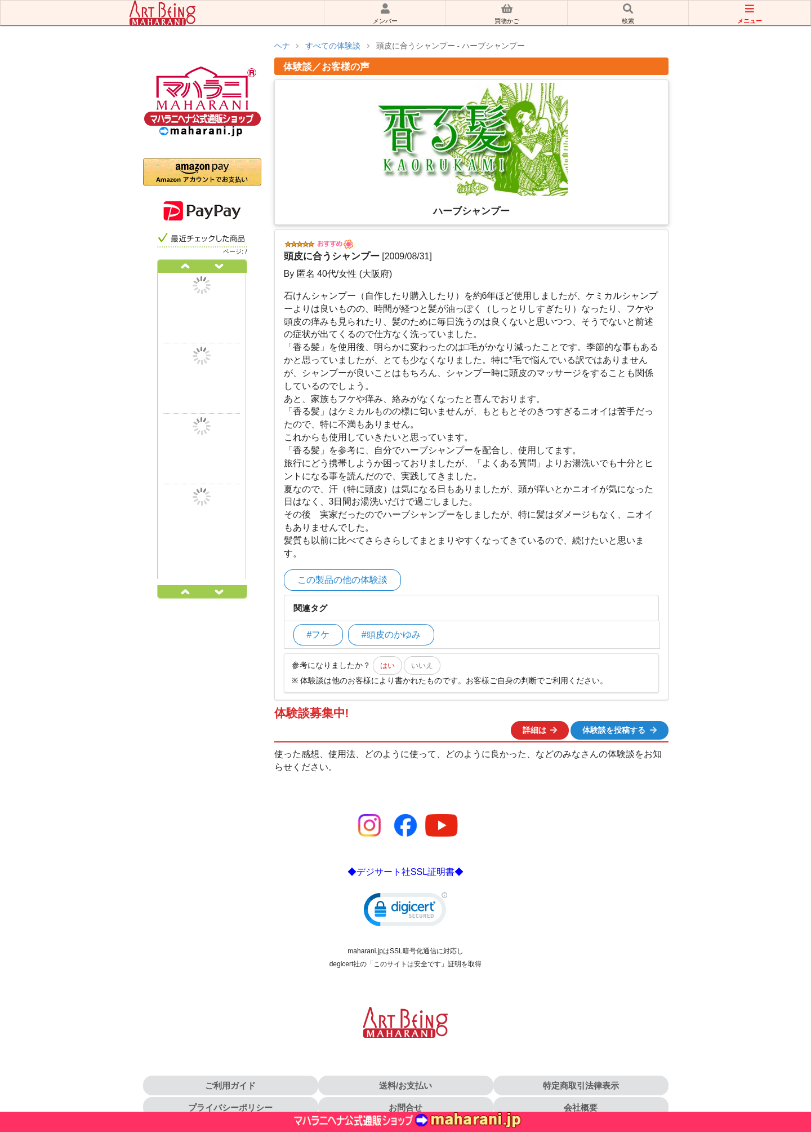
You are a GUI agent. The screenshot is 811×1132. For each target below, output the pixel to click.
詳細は (541, 730)
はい (387, 665)
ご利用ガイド (230, 1085)
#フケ (318, 634)
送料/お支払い (405, 1085)
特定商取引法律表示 (581, 1085)
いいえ (422, 665)
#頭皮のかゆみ (391, 634)
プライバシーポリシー (230, 1107)
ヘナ (282, 46)
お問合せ (405, 1107)
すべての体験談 (332, 46)
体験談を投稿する (620, 730)
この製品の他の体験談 (342, 580)
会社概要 (581, 1107)
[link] (405, 912)
